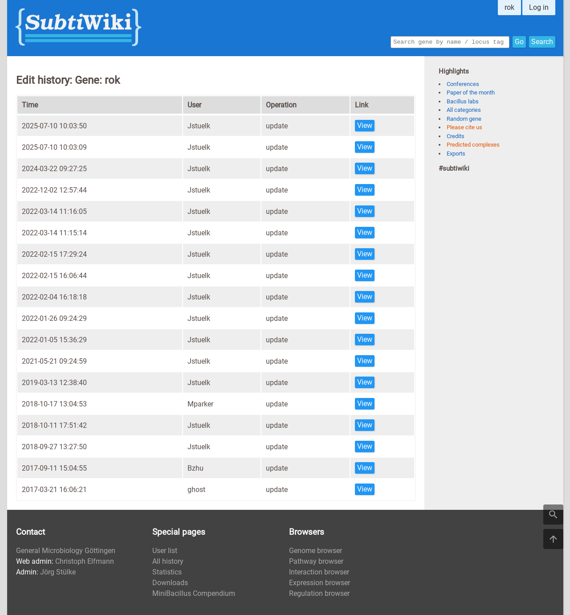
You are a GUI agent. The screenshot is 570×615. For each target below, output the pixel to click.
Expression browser (319, 582)
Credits (455, 136)
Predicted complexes (473, 144)
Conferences (463, 84)
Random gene (464, 118)
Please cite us (464, 127)
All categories (464, 110)
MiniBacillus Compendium (193, 593)
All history (167, 561)
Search (542, 41)
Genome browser (315, 550)
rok (509, 7)
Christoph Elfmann (84, 561)
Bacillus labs (463, 101)
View (364, 125)
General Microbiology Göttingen (65, 550)
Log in (539, 7)
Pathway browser (316, 561)
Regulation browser (319, 593)
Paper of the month (471, 92)
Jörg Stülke (58, 572)
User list (164, 550)
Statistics (167, 572)
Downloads (170, 582)
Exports (456, 153)
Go (519, 41)
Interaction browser (319, 572)
